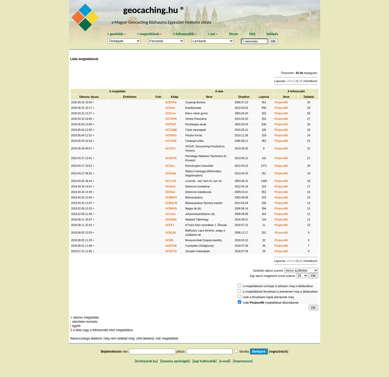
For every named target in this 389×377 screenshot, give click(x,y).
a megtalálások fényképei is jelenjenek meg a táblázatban (280, 291)
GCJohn (170, 214)
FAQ (252, 34)
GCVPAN (171, 118)
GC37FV (170, 148)
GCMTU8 (171, 245)
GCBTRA (171, 102)
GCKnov (170, 113)
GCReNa (170, 173)
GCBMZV (171, 197)
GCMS (169, 240)
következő (310, 81)
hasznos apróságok (175, 361)
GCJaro (170, 165)
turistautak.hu (146, 361)
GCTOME (171, 129)
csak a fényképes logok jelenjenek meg (268, 297)
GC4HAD (171, 219)
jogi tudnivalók (205, 361)
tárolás (244, 351)
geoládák (116, 34)
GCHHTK (171, 158)
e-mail (224, 361)
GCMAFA (171, 208)
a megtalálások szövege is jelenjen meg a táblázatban (278, 286)
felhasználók (185, 34)
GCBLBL (171, 232)
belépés (272, 34)
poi (212, 34)
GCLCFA (170, 181)
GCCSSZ (171, 140)
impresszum (243, 361)
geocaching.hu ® (154, 9)
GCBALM (171, 203)
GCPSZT (170, 124)
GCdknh (170, 186)
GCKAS (170, 107)
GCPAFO (171, 135)
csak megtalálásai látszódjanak (270, 302)
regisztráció (278, 351)
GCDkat (170, 192)
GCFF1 (169, 225)
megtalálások (149, 34)
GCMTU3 (171, 251)
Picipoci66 (281, 102)
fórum (233, 34)
